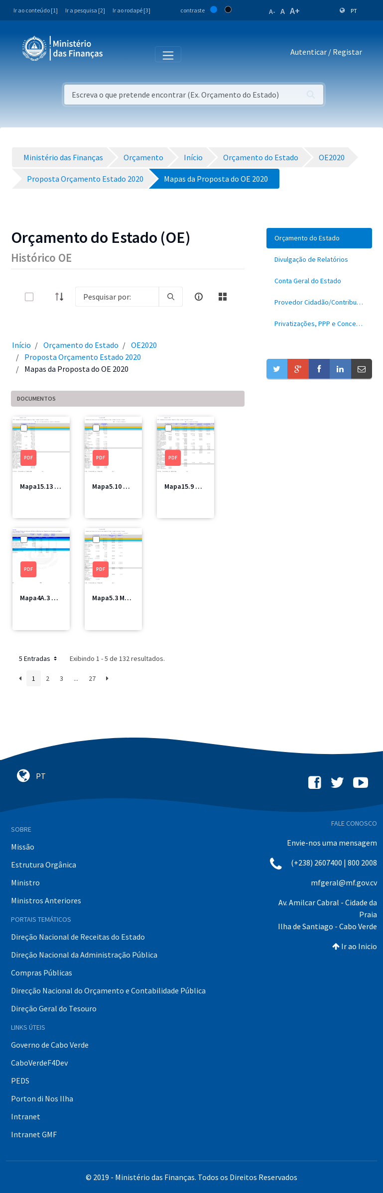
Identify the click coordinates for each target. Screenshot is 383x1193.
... (76, 678)
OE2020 (144, 345)
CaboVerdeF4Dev (39, 1063)
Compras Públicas (41, 972)
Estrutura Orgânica (43, 864)
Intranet (25, 1116)
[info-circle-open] (199, 297)
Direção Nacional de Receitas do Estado (78, 937)
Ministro (25, 882)
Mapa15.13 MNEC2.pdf (54, 486)
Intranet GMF (34, 1134)
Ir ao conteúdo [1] (35, 10)
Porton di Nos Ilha (42, 1098)
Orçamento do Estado (81, 345)
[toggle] (45, 297)
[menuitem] (319, 238)
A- (272, 11)
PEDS (20, 1080)
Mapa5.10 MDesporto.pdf (131, 486)
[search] (170, 296)
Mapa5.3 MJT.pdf (118, 597)
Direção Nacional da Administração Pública (84, 955)
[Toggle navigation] (119, 53)
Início (21, 345)
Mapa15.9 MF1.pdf (192, 486)
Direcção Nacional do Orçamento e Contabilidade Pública (108, 990)
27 (92, 678)
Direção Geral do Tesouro (54, 1008)
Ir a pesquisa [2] (85, 10)
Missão (22, 847)
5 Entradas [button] (39, 658)
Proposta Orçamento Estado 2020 (82, 357)
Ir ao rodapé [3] (131, 10)
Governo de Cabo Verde (50, 1045)
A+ (295, 10)
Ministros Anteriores (46, 900)
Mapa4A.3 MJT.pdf (48, 597)
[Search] (117, 297)
